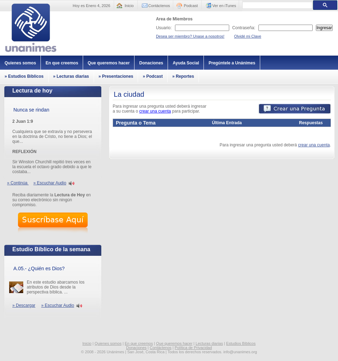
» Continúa (18, 182)
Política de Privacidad (193, 348)
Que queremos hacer (109, 63)
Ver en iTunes (224, 6)
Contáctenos (159, 6)
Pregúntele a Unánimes (231, 63)
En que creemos (61, 63)
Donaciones (151, 63)
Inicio (129, 6)
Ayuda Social (186, 63)
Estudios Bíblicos (241, 343)
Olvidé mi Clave (247, 36)
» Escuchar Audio (49, 182)
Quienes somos (20, 63)
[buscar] (277, 5)
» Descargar (23, 305)
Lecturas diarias (209, 343)
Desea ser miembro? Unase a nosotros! (190, 36)
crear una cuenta (155, 111)
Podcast (191, 6)
